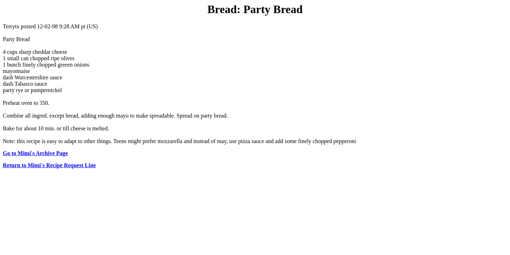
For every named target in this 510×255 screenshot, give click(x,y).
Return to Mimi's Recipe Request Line (49, 165)
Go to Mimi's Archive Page (35, 153)
